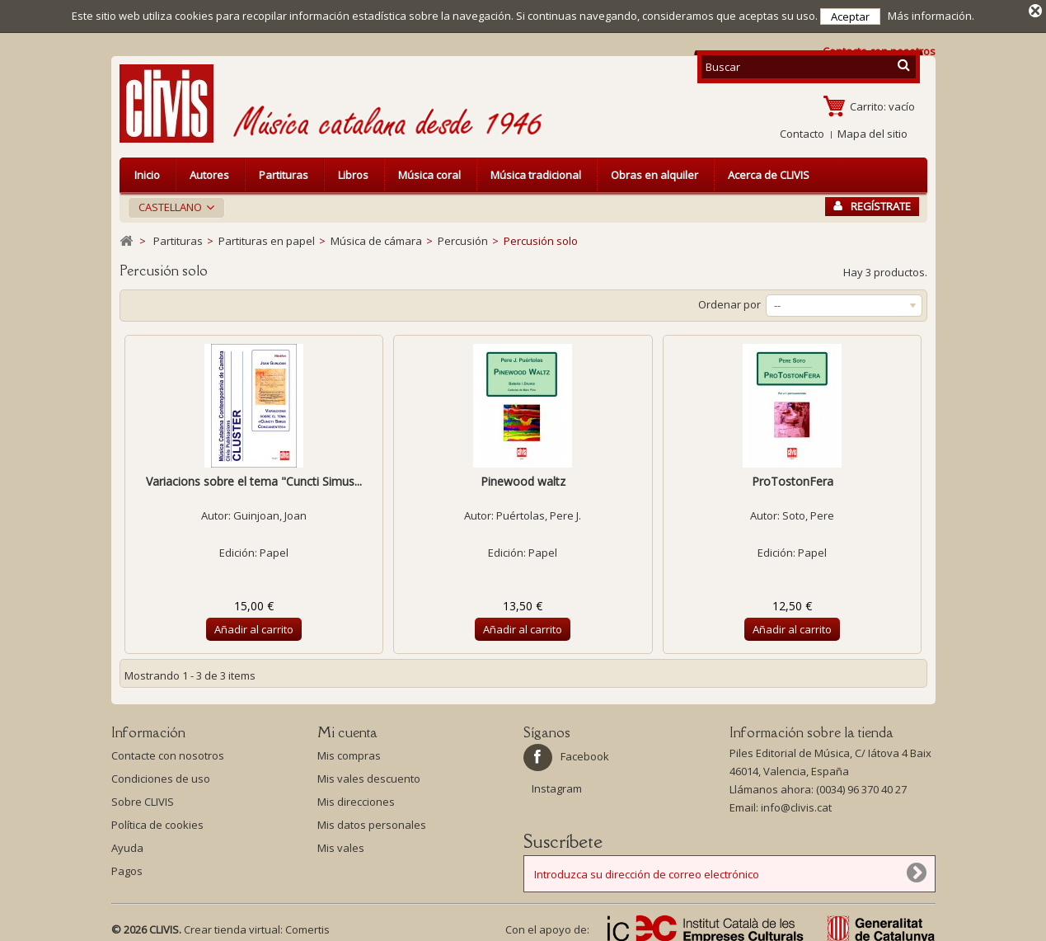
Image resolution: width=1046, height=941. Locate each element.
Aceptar (850, 16)
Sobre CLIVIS (142, 796)
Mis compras (349, 750)
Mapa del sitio (872, 128)
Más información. (931, 15)
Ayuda (127, 842)
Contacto (802, 128)
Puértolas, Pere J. (538, 510)
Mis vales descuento (368, 773)
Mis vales (340, 842)
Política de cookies (157, 819)
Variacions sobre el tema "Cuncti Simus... (254, 476)
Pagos (127, 866)
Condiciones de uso (160, 773)
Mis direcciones (356, 796)
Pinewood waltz (523, 476)
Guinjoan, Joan (270, 510)
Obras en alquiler (654, 169)
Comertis (307, 924)
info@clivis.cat (796, 802)
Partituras (283, 169)
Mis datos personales (371, 819)
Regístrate (872, 201)
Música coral (429, 169)
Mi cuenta (347, 727)
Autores (209, 169)
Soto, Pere (808, 510)
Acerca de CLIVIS (768, 169)
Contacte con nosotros (167, 750)
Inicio (147, 169)
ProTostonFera (792, 476)
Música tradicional (535, 169)
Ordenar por (729, 299)
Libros (353, 169)
